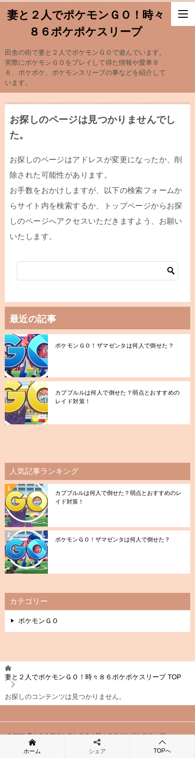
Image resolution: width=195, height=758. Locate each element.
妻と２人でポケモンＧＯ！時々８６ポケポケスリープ (85, 22)
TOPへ (162, 746)
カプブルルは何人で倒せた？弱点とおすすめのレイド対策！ (117, 397)
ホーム (32, 746)
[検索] (97, 270)
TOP (93, 677)
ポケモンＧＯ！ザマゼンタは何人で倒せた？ (114, 345)
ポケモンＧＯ (38, 621)
